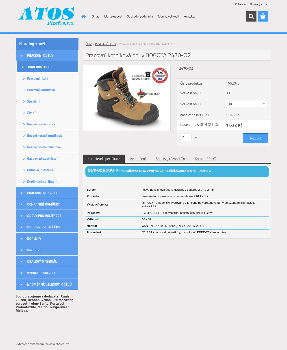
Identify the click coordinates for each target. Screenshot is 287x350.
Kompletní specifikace (103, 158)
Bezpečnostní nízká (41, 124)
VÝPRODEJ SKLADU (41, 273)
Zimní (31, 112)
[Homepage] (83, 16)
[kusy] (185, 137)
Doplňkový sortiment (42, 181)
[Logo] (46, 16)
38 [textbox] (230, 104)
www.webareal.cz (57, 343)
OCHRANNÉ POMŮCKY (43, 204)
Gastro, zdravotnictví (42, 158)
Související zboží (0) (170, 158)
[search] (251, 16)
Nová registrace (258, 4)
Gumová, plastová (40, 170)
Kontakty (190, 16)
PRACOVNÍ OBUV (40, 67)
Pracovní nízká (37, 78)
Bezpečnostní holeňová (44, 147)
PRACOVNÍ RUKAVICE (42, 192)
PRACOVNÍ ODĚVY (40, 55)
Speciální (33, 101)
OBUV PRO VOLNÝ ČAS (43, 227)
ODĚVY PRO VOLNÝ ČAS (44, 215)
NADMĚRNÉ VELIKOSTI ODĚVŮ (49, 284)
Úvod (89, 44)
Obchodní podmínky (140, 16)
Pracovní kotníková (41, 89)
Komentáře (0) (205, 158)
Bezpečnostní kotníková (44, 135)
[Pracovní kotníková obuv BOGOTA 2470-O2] (126, 67)
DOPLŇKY (34, 238)
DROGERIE (34, 250)
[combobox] (246, 104)
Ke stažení (138, 158)
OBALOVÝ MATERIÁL (42, 261)
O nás (95, 16)
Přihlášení (240, 4)
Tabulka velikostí (168, 16)
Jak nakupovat (113, 16)
